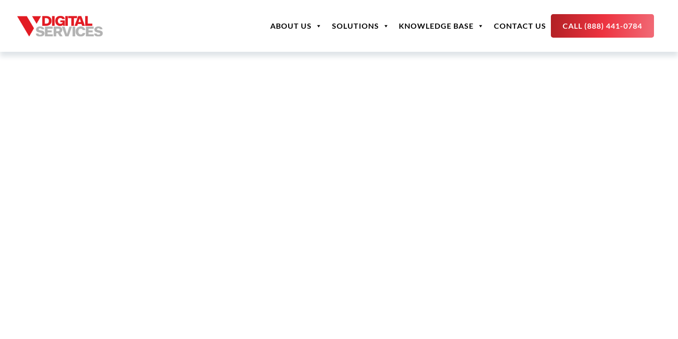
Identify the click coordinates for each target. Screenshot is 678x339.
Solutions (361, 25)
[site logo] (60, 26)
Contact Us (520, 25)
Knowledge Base (441, 25)
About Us (296, 25)
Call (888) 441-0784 (602, 25)
